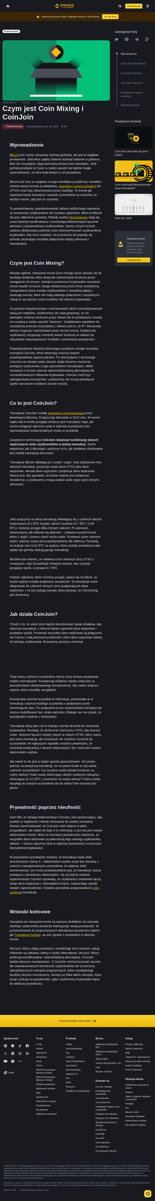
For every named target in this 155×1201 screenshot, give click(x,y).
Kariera (39, 1048)
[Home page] (64, 6)
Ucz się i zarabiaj (104, 1086)
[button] (148, 6)
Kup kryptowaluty (74, 1048)
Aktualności (41, 1057)
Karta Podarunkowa (75, 1061)
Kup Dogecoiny (103, 1142)
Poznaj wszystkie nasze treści (77, 1020)
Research (70, 1086)
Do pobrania (42, 1109)
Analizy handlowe (133, 1065)
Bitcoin (14, 155)
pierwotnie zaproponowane (66, 413)
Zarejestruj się (133, 6)
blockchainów (78, 217)
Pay (67, 1053)
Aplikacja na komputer (46, 1114)
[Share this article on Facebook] (127, 39)
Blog (38, 1093)
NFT (68, 1078)
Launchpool (71, 1065)
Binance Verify (132, 1112)
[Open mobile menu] (147, 6)
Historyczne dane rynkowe (137, 1061)
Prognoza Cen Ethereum (107, 1118)
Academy (70, 1057)
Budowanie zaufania (45, 1088)
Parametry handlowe (135, 1116)
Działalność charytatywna (78, 1091)
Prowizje (129, 1103)
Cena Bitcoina (102, 1098)
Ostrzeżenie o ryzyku (46, 1101)
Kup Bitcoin (101, 1129)
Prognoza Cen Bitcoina (106, 1114)
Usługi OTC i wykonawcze (137, 1057)
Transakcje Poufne (27, 934)
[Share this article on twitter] (116, 39)
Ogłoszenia (41, 1053)
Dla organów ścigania (135, 1125)
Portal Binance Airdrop (135, 1120)
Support (129, 1092)
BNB (127, 1053)
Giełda (69, 1044)
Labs (98, 1067)
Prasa (39, 1061)
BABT (68, 1082)
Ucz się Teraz (110, 16)
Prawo (39, 1065)
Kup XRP (100, 1138)
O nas (39, 1044)
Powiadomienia (43, 1105)
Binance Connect (104, 1071)
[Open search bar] (119, 6)
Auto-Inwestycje (73, 1070)
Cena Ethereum (103, 1102)
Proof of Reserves (133, 1070)
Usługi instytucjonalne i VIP (108, 1063)
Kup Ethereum (102, 1146)
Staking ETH (72, 1074)
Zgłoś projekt (102, 1059)
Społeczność (42, 1097)
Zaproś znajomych (134, 1048)
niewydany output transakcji (77, 186)
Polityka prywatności (45, 1084)
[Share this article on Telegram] (137, 39)
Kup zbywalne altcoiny (106, 1151)
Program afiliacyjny (134, 1044)
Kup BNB (100, 1134)
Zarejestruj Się (133, 260)
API (127, 1108)
